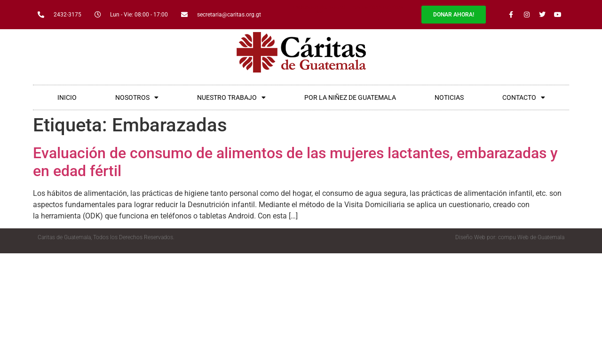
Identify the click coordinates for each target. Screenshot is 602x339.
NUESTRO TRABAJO (231, 97)
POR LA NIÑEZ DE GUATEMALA (350, 97)
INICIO (67, 97)
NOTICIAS (449, 97)
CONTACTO (523, 97)
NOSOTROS (136, 97)
